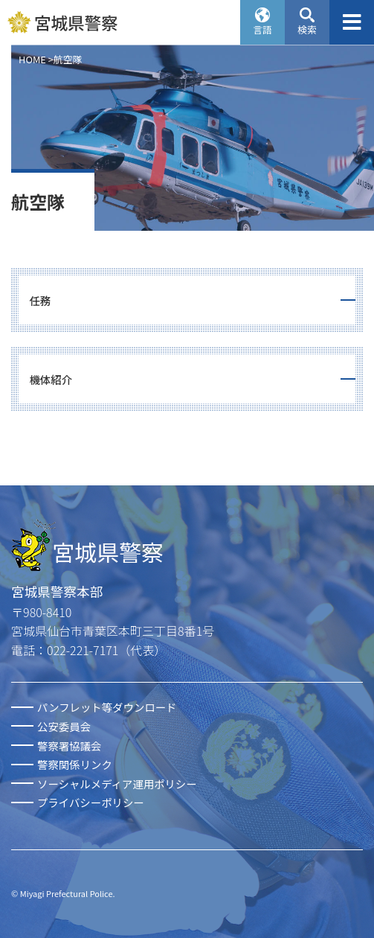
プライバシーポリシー (90, 802)
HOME (32, 59)
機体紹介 (50, 379)
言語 (262, 29)
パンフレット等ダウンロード (106, 707)
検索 (307, 29)
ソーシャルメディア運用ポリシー (117, 783)
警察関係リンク (74, 764)
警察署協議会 (69, 745)
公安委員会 (64, 726)
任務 (40, 300)
